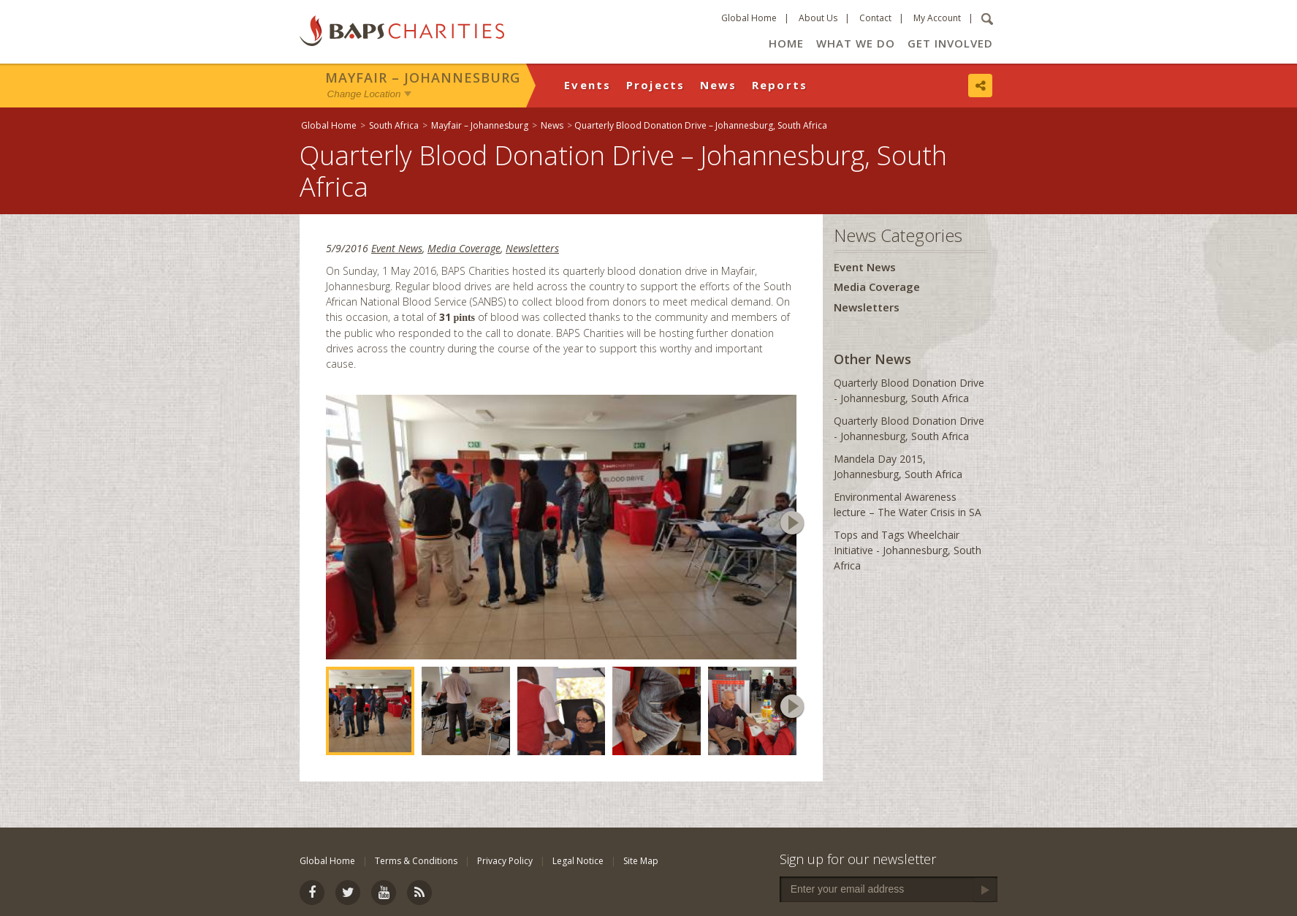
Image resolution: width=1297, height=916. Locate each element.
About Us (818, 18)
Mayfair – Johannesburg (422, 77)
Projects (655, 84)
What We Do (855, 43)
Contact (875, 18)
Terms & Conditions (416, 861)
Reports (780, 84)
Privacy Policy (505, 861)
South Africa (394, 125)
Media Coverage (464, 248)
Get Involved (950, 43)
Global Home (749, 18)
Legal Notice (578, 861)
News (718, 84)
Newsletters (532, 248)
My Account (937, 18)
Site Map (640, 861)
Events (588, 84)
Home (786, 43)
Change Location (364, 93)
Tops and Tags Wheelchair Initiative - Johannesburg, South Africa (907, 550)
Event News (396, 248)
